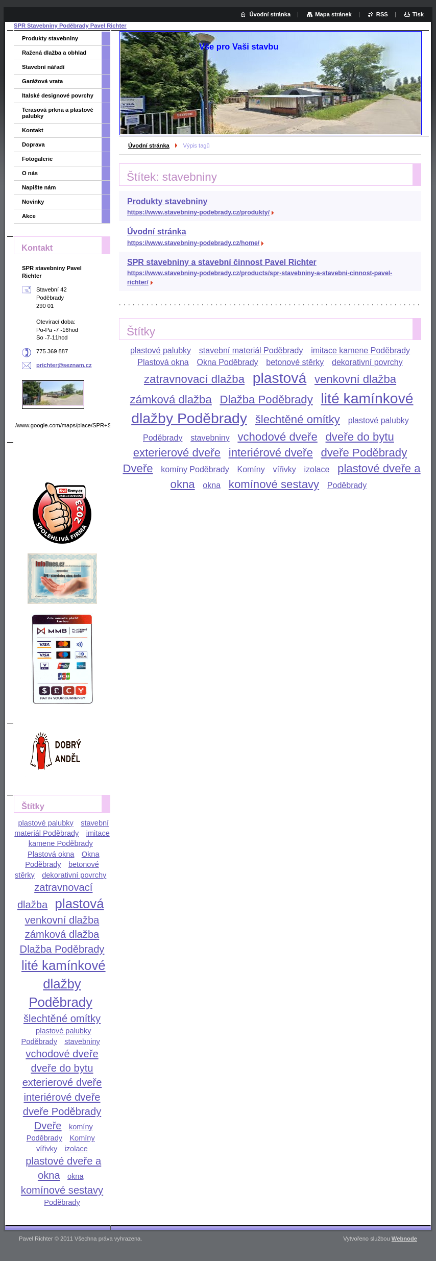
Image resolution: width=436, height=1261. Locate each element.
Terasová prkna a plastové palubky (57, 113)
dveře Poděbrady (364, 452)
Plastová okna (163, 362)
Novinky (33, 202)
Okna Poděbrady (227, 362)
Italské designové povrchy (57, 95)
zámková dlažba (171, 399)
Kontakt (32, 130)
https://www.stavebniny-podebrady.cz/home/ (193, 243)
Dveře (138, 468)
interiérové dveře (271, 452)
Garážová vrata (42, 81)
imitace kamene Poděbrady (360, 350)
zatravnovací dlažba (194, 379)
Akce (29, 216)
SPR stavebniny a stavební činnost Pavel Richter (222, 262)
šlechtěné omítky (297, 419)
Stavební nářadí (43, 67)
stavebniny (210, 437)
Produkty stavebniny (167, 201)
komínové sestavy (274, 484)
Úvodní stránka (148, 145)
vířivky (284, 469)
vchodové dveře (277, 436)
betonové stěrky (295, 362)
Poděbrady (347, 485)
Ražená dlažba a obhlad (54, 53)
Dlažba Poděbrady (266, 399)
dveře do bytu (360, 436)
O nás (30, 173)
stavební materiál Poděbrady (251, 350)
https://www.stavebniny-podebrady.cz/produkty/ (198, 212)
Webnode (404, 1238)
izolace (317, 469)
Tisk (418, 14)
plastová (280, 378)
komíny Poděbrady (195, 469)
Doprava (33, 144)
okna (212, 485)
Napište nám (39, 187)
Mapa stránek (333, 14)
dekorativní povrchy (367, 362)
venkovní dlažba (355, 379)
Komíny (250, 469)
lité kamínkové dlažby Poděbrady (63, 983)
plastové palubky (160, 350)
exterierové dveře (177, 452)
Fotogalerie (37, 159)
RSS (382, 14)
